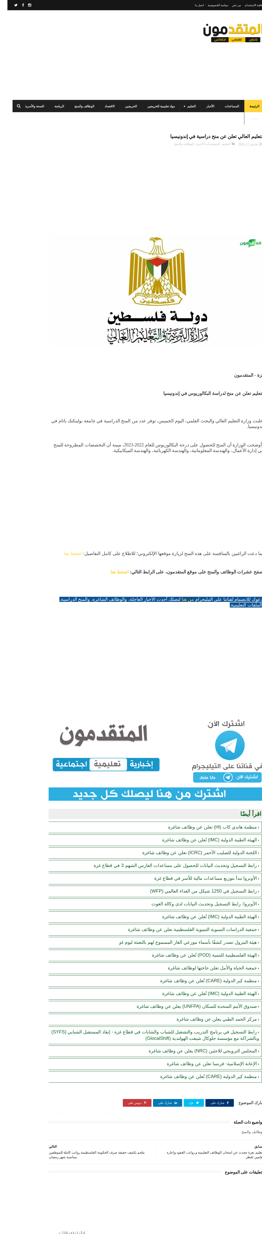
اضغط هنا (229, 541)
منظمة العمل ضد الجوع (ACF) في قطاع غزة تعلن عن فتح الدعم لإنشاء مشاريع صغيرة (31, 202)
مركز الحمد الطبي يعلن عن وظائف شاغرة (209, 993)
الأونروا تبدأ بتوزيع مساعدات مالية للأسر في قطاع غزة (198, 852)
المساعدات (224, 106)
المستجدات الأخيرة (201, 146)
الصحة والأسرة (27, 106)
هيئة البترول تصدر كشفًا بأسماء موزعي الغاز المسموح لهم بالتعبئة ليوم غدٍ (180, 916)
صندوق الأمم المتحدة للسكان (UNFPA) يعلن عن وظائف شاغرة (189, 980)
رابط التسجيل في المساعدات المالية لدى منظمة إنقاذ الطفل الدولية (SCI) (31, 346)
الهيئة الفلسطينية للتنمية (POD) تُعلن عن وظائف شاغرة (197, 929)
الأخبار (203, 106)
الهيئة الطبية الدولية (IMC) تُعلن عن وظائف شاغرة (202, 807)
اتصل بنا (192, 5)
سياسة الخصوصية (210, 5)
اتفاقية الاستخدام (247, 5)
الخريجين (123, 106)
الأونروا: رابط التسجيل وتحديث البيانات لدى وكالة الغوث (196, 878)
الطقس (247, 118)
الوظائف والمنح (77, 106)
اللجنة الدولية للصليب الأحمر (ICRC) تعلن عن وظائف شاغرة (192, 820)
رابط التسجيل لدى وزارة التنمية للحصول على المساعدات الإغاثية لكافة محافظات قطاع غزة (30, 323)
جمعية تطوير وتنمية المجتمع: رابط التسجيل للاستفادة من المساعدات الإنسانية (33, 299)
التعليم (184, 106)
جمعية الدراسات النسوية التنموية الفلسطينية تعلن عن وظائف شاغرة (185, 903)
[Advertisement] (98, 55)
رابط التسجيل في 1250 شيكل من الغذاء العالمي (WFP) (196, 865)
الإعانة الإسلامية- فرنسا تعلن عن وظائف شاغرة (204, 1044)
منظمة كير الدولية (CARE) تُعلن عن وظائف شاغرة (201, 954)
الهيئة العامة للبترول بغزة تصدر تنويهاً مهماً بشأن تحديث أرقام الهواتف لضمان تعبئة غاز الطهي (31, 419)
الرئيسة (247, 106)
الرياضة (52, 106)
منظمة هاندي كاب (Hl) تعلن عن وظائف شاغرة (205, 795)
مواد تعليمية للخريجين (153, 106)
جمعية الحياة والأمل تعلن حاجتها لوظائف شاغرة (204, 942)
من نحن (229, 5)
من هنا (180, 587)
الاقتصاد (102, 106)
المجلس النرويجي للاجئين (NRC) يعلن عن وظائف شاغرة (195, 1031)
